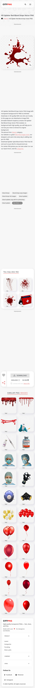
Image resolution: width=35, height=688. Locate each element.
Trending (7, 647)
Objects (14, 132)
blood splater (6, 203)
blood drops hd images (9, 196)
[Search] (25, 4)
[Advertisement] (17, 29)
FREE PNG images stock (22, 135)
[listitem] (8, 675)
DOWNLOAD (20, 375)
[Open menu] (30, 4)
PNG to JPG (7, 650)
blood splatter (23, 196)
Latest (6, 641)
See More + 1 (17, 203)
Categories (7, 644)
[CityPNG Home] (7, 4)
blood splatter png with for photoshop (13, 199)
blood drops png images (20, 193)
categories (20, 149)
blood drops (5, 193)
